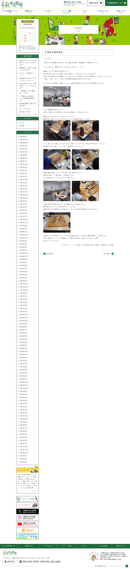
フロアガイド (48, 546)
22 (32, 38)
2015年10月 (24, 354)
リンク (111, 566)
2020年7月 (23, 228)
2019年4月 (23, 247)
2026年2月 (23, 136)
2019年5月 (23, 244)
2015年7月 (23, 363)
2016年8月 (23, 327)
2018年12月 (24, 253)
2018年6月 (23, 271)
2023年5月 (23, 173)
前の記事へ (50, 253)
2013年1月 (23, 443)
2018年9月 (23, 262)
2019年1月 (23, 250)
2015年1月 (23, 379)
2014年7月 (23, 397)
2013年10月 (24, 419)
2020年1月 (23, 232)
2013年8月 (23, 425)
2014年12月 (24, 382)
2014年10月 (24, 388)
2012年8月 (23, 459)
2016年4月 (23, 339)
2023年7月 (23, 170)
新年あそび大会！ (26, 112)
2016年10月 (24, 321)
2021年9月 (23, 201)
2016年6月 (23, 333)
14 (29, 35)
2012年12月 (24, 446)
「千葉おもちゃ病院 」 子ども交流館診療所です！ (28, 98)
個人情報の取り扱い (101, 566)
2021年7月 (23, 207)
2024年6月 (23, 155)
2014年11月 (24, 385)
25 (23, 41)
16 (34, 35)
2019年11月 (24, 238)
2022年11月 (24, 179)
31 (20, 43)
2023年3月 (23, 176)
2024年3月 (23, 158)
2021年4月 (23, 210)
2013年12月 (24, 416)
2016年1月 (23, 348)
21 (29, 38)
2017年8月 (23, 293)
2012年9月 (23, 456)
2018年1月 (23, 281)
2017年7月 (23, 296)
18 (23, 38)
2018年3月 (23, 278)
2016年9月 (23, 324)
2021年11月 (24, 195)
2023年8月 (23, 167)
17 (20, 38)
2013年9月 (23, 422)
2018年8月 (23, 265)
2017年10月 (24, 290)
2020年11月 (24, 222)
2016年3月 (23, 342)
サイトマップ (119, 566)
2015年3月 (23, 373)
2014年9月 (23, 391)
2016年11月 (24, 317)
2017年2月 (23, 308)
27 (27, 41)
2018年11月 (24, 256)
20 (27, 38)
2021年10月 (24, 198)
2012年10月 (24, 452)
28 (29, 41)
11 (23, 35)
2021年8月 (23, 204)
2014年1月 (23, 413)
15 (32, 35)
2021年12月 (24, 192)
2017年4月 (23, 302)
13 (27, 35)
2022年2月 (23, 185)
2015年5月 (23, 370)
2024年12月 (24, 152)
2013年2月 (23, 440)
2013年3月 (23, 437)
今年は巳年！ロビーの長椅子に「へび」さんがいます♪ (28, 86)
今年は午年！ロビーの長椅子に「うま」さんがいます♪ (28, 63)
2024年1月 (23, 161)
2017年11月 (24, 287)
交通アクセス (120, 546)
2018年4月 (23, 274)
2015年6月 (23, 367)
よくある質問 (102, 546)
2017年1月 (23, 311)
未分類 (22, 126)
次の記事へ (107, 253)
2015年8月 (23, 360)
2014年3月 (23, 406)
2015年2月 (23, 376)
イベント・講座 (66, 546)
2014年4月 (23, 403)
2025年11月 (24, 143)
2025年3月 (23, 146)
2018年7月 (23, 268)
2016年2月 (23, 345)
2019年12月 (24, 235)
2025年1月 (23, 149)
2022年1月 (23, 189)
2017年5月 (23, 299)
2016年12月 (24, 314)
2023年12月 (24, 164)
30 (34, 41)
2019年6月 (23, 241)
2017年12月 (24, 284)
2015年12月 (24, 351)
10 (20, 35)
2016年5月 (23, 336)
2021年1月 (23, 216)
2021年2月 (23, 213)
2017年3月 (23, 305)
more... (35, 490)
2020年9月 (23, 225)
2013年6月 (23, 431)
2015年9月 (23, 357)
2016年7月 (23, 330)
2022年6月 (23, 182)
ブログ (73, 245)
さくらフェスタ (25, 109)
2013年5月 (23, 434)
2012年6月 (23, 462)
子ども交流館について (9, 546)
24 (20, 41)
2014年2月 (23, 410)
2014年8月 (23, 394)
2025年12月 (24, 139)
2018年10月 (24, 259)
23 (34, 38)
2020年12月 (24, 219)
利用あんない (29, 546)
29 (32, 41)
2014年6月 (23, 400)
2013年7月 (23, 428)
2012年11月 (24, 449)
